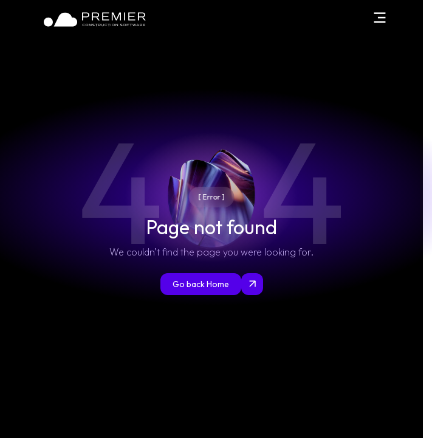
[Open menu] (379, 17)
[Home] (95, 19)
